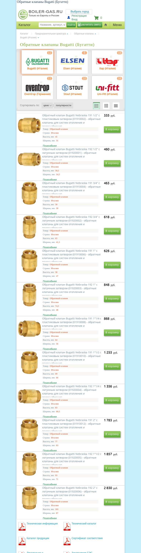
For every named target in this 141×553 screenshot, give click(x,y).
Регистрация (79, 15)
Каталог (24, 33)
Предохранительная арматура (50, 33)
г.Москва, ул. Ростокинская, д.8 (37, 522)
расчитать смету (91, 24)
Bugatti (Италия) (28, 37)
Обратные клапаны (84, 33)
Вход (74, 19)
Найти (71, 24)
